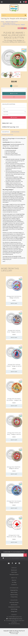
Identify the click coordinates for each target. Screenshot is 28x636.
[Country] (14, 111)
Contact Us (14, 584)
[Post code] (14, 114)
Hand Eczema (14, 604)
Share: (22, 28)
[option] (14, 58)
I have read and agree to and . (14, 558)
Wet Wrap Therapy (14, 602)
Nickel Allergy (14, 609)
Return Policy (14, 592)
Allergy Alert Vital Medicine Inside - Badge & (14, 537)
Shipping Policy (14, 590)
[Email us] (8, 563)
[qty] (14, 109)
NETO (17, 633)
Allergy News (14, 611)
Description (5, 131)
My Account (14, 570)
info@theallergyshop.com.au (14, 618)
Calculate (14, 117)
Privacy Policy (14, 596)
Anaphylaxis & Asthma (14, 607)
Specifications (15, 131)
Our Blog (14, 582)
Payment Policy (14, 594)
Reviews (7, 134)
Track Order (14, 572)
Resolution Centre (14, 574)
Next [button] (21, 74)
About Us (14, 580)
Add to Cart (14, 93)
